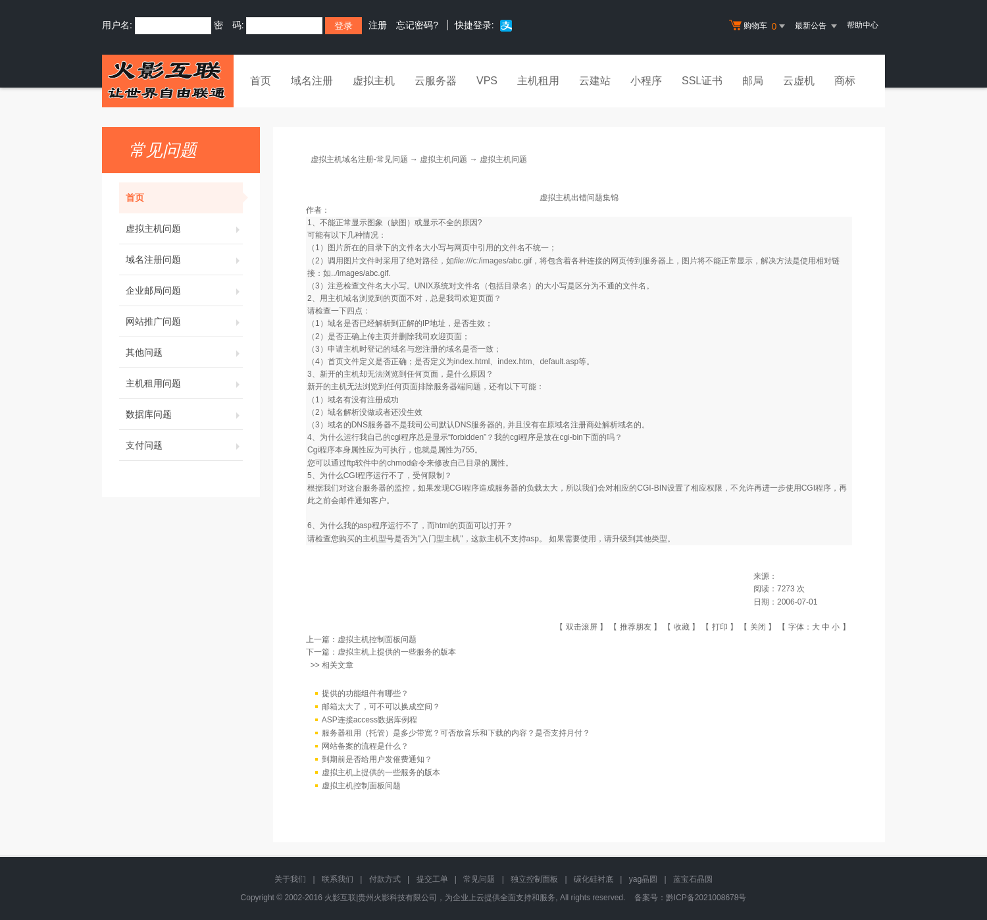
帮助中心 (862, 25)
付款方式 (385, 879)
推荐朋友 (635, 627)
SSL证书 (702, 80)
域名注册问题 (184, 259)
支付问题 (184, 445)
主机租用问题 (184, 383)
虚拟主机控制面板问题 (377, 639)
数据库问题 (184, 414)
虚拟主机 (374, 80)
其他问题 (184, 352)
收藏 (682, 627)
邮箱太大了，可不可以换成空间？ (381, 706)
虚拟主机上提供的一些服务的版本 (397, 652)
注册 (377, 25)
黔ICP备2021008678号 (706, 897)
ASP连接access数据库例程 (369, 719)
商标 (844, 80)
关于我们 (290, 879)
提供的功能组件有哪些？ (365, 693)
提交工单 (432, 879)
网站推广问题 (184, 321)
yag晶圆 (643, 879)
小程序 (646, 80)
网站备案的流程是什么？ (365, 746)
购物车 (758, 26)
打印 (720, 627)
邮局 (752, 80)
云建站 (595, 80)
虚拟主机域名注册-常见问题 (359, 159)
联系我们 (337, 879)
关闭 (758, 627)
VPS (486, 80)
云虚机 (799, 80)
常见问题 (479, 879)
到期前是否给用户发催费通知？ (377, 759)
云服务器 (436, 80)
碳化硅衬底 (593, 879)
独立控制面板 (534, 879)
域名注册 (312, 80)
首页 (260, 80)
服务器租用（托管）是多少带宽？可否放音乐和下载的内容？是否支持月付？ (456, 733)
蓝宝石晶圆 (693, 879)
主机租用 (538, 80)
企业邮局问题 (184, 290)
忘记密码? (417, 25)
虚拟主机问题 (184, 228)
